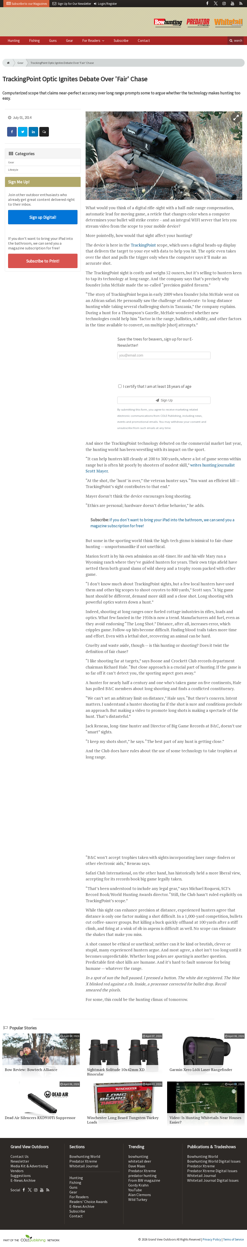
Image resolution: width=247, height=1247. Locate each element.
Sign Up (164, 400)
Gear (69, 40)
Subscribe (121, 40)
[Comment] (44, 132)
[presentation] (164, 371)
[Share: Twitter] (22, 132)
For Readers (91, 40)
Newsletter (19, 1161)
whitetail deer (139, 1161)
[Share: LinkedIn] (33, 132)
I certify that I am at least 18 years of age (154, 386)
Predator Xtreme (83, 1161)
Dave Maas (136, 1166)
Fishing (34, 40)
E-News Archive (23, 1180)
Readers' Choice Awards (88, 1201)
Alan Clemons (139, 1194)
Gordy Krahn (138, 1185)
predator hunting (142, 1175)
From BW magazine (144, 1180)
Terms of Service (233, 1239)
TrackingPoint (143, 245)
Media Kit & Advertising (29, 1166)
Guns (53, 40)
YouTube (135, 1189)
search (235, 40)
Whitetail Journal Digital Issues (213, 1180)
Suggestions (20, 1175)
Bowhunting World (84, 1156)
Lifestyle (13, 169)
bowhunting (138, 1156)
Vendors (17, 1170)
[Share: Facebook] (12, 132)
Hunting (14, 40)
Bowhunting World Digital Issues (214, 1161)
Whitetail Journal (83, 1166)
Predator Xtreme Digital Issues (212, 1170)
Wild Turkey (137, 1199)
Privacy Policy (212, 1239)
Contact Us (19, 1156)
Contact (144, 40)
